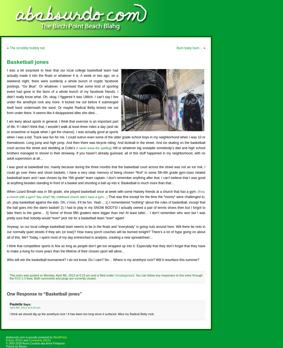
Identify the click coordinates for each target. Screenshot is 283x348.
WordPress (60, 337)
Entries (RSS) (14, 340)
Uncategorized (124, 275)
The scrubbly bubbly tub (27, 48)
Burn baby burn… (190, 48)
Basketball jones (28, 62)
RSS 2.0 (20, 278)
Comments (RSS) (39, 340)
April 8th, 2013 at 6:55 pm (25, 307)
